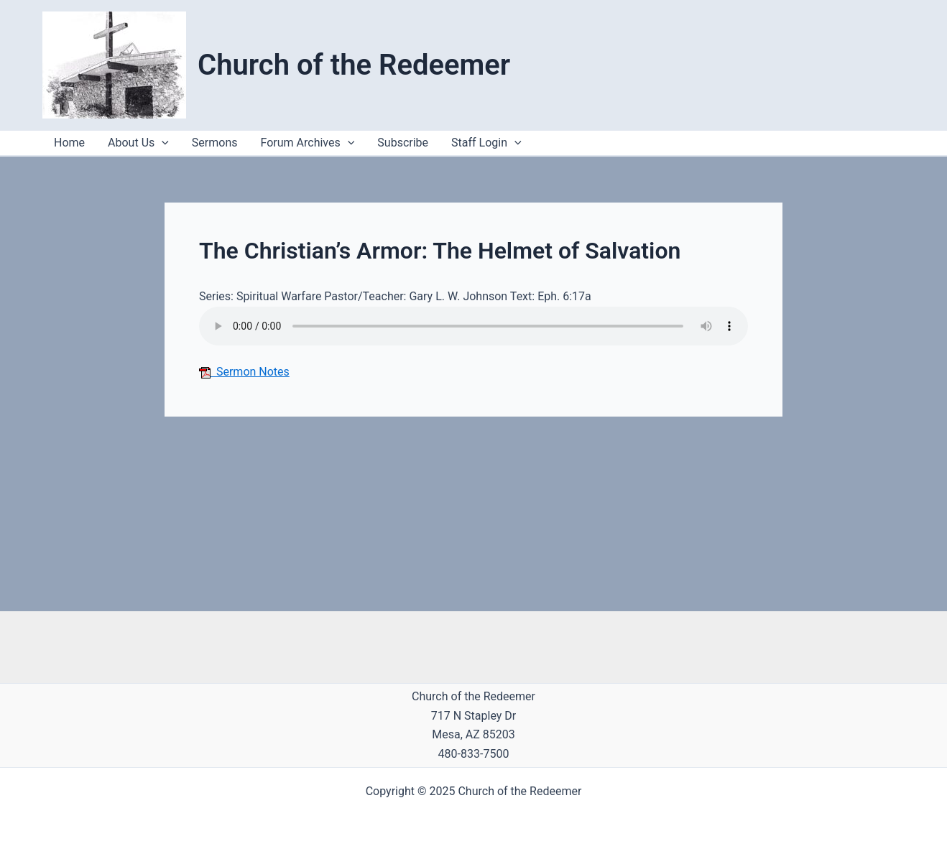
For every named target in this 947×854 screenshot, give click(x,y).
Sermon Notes (244, 372)
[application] (514, 143)
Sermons (215, 142)
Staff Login (486, 143)
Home (69, 142)
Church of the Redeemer (354, 65)
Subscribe (402, 142)
